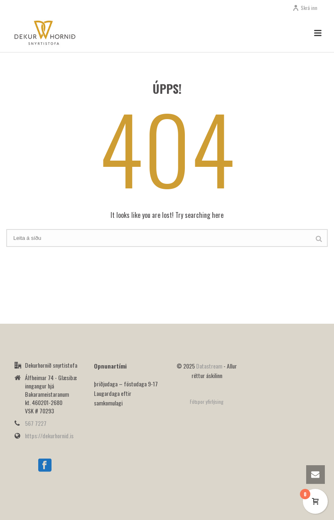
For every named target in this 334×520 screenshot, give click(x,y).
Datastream (209, 365)
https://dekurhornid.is (49, 435)
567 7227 (36, 423)
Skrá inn (304, 7)
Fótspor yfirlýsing (206, 401)
